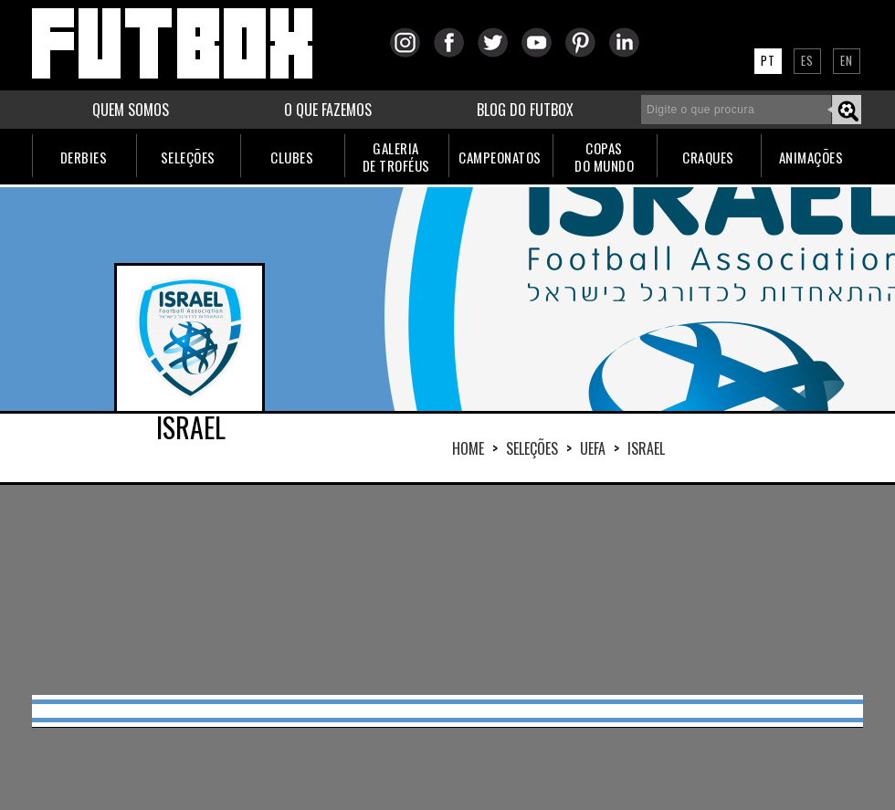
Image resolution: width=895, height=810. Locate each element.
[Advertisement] (447, 590)
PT (768, 60)
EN (846, 60)
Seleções (532, 448)
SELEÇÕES (188, 157)
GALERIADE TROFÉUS (396, 156)
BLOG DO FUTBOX (525, 110)
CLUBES (291, 157)
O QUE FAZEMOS (328, 110)
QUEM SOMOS (130, 110)
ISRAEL (646, 448)
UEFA (592, 448)
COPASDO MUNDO (604, 156)
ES (807, 60)
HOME (468, 448)
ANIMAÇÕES (811, 157)
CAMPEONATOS (500, 157)
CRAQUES (708, 157)
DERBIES (84, 157)
